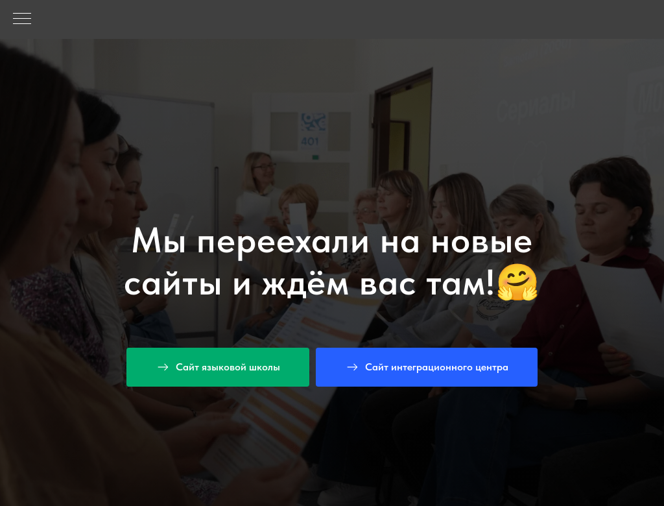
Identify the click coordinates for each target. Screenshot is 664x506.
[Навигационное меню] (22, 19)
